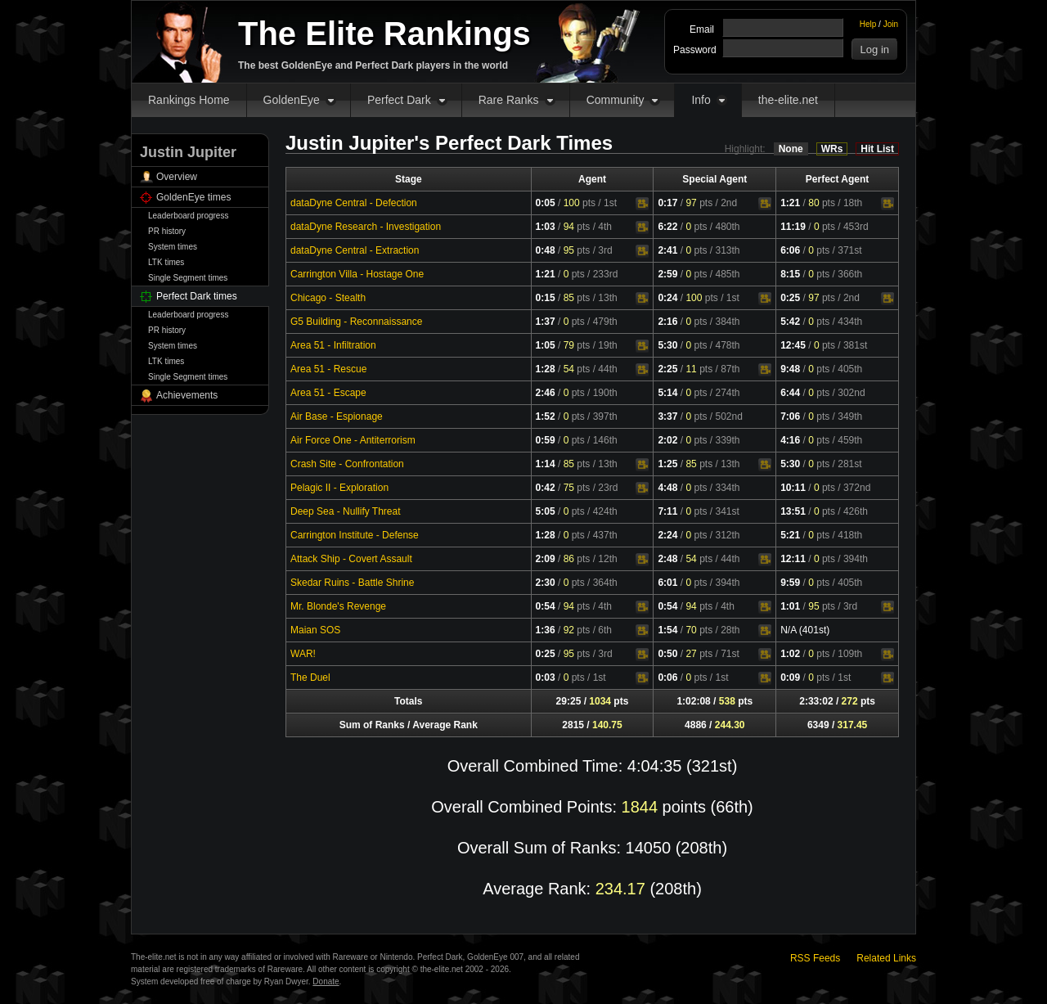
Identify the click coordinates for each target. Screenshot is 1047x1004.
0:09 (790, 677)
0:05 (545, 203)
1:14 (545, 464)
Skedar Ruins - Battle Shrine (352, 582)
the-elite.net (788, 99)
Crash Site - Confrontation (347, 464)
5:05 (545, 511)
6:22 (667, 226)
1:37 (545, 321)
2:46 (545, 392)
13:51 (793, 511)
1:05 (545, 345)
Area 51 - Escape (328, 392)
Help (868, 24)
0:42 (545, 487)
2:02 (667, 440)
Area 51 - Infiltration (333, 345)
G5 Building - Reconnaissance (356, 321)
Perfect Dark (399, 99)
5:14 (667, 392)
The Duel (310, 677)
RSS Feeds (815, 958)
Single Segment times (187, 277)
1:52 (545, 416)
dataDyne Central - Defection (353, 203)
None (791, 149)
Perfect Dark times (196, 296)
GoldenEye (291, 99)
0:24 (667, 298)
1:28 (545, 369)
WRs (832, 149)
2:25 (667, 369)
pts (579, 203)
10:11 (793, 487)
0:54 (545, 606)
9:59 (790, 582)
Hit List (877, 149)
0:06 (667, 677)
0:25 (790, 298)
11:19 (793, 226)
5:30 (667, 345)
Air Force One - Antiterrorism (353, 440)
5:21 (790, 535)
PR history (167, 231)
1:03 (545, 226)
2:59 (667, 274)
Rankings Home (189, 99)
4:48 (667, 487)
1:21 (790, 203)
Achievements (187, 395)
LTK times (166, 262)
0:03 (545, 677)
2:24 (667, 535)
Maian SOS (315, 630)
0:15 (545, 298)
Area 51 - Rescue (328, 369)
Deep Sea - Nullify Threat (345, 511)
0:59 (545, 440)
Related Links (886, 958)
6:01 (667, 582)
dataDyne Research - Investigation (365, 226)
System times (172, 246)
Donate (325, 981)
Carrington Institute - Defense (354, 535)
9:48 (790, 369)
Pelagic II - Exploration (339, 487)
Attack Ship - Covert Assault (351, 559)
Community (615, 99)
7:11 (667, 511)
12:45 (793, 345)
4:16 (790, 440)
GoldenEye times (193, 197)
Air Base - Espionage (336, 416)
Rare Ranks (509, 99)
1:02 (790, 654)
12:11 (793, 559)
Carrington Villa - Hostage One (357, 274)
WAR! (303, 654)
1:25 (667, 464)
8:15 (790, 274)
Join (890, 24)
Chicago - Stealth (328, 298)
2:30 (545, 582)
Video (642, 203)
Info (700, 99)
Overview (176, 176)
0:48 (545, 250)
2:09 (545, 559)
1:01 (790, 606)
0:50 (667, 654)
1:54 (667, 630)
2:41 (667, 250)
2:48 (667, 559)
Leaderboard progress (188, 215)
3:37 (667, 416)
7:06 (790, 416)
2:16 (667, 321)
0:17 (667, 203)
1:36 (545, 630)
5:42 (790, 321)
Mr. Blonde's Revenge (338, 606)
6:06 (790, 250)
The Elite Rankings (384, 34)
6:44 (790, 392)
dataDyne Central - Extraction (354, 250)
